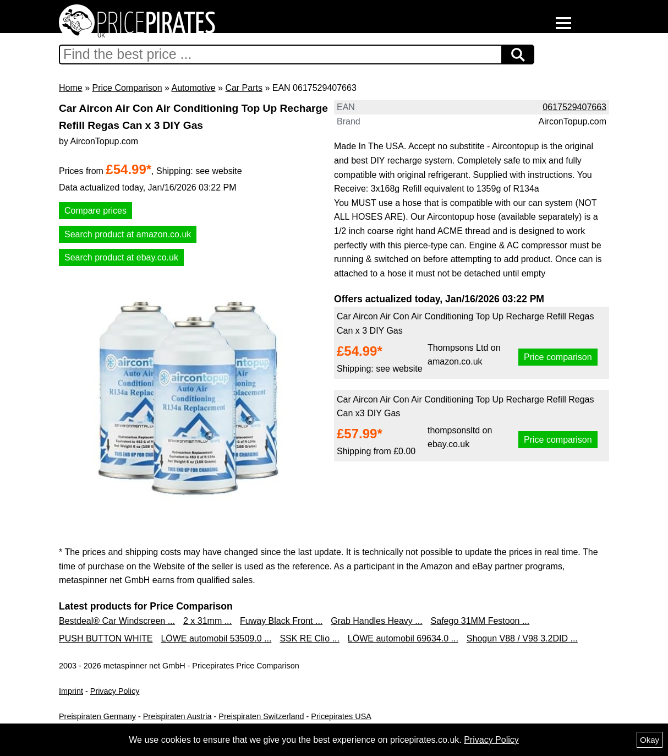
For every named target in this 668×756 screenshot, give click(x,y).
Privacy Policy (115, 691)
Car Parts (243, 88)
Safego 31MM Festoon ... (480, 621)
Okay (649, 739)
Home (71, 88)
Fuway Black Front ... (281, 621)
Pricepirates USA (341, 716)
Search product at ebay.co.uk (121, 257)
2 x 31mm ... (207, 621)
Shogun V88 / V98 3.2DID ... (522, 638)
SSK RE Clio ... (309, 638)
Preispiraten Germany (97, 716)
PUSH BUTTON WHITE (105, 638)
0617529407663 (574, 107)
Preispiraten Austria (177, 716)
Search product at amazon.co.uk (127, 234)
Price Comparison (127, 88)
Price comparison (558, 357)
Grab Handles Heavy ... (376, 621)
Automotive (194, 88)
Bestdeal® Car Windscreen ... (117, 621)
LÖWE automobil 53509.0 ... (216, 638)
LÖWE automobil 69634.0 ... (403, 638)
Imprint (71, 691)
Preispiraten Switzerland (261, 716)
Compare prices (95, 210)
